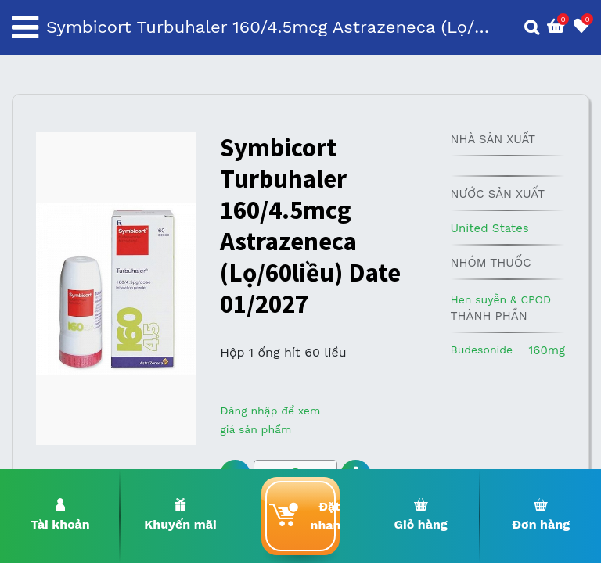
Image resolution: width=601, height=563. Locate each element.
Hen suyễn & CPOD (500, 299)
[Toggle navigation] (25, 27)
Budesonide (481, 349)
